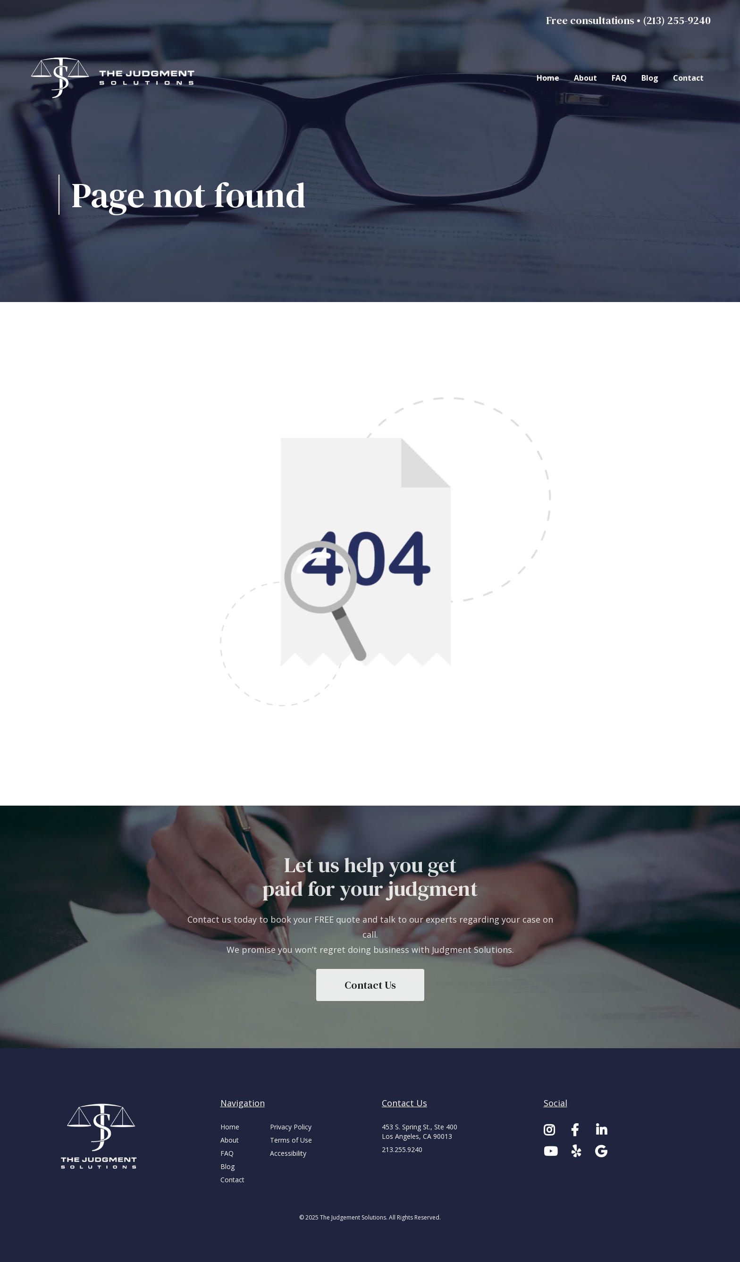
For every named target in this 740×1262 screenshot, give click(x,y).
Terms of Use (291, 1140)
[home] (115, 78)
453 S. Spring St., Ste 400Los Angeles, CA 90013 (419, 1131)
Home (548, 78)
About (585, 78)
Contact (688, 78)
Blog (649, 78)
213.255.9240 (402, 1149)
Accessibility (288, 1153)
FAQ (619, 78)
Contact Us (370, 985)
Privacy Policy (290, 1126)
